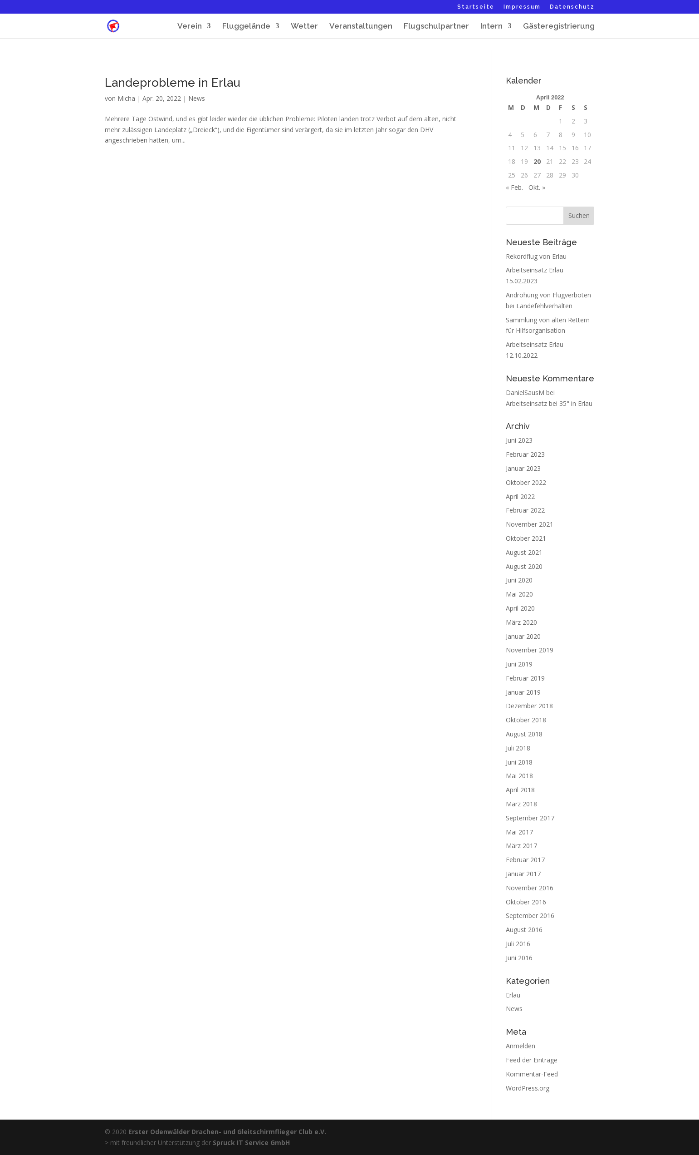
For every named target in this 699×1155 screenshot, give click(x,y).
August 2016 (524, 929)
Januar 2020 (523, 636)
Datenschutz (572, 7)
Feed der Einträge (531, 1060)
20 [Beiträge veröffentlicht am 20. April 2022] (537, 161)
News (196, 98)
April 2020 (520, 608)
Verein (189, 26)
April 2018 (520, 789)
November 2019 (529, 650)
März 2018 (521, 804)
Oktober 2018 (526, 720)
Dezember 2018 (529, 705)
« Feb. (514, 187)
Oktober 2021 (526, 538)
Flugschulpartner (436, 26)
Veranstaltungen (360, 26)
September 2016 (530, 915)
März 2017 (521, 845)
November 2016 (529, 888)
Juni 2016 (519, 957)
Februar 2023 (525, 454)
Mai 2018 (519, 775)
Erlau (513, 995)
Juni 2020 (519, 580)
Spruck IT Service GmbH (251, 1142)
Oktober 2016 (526, 902)
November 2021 (529, 524)
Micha (126, 98)
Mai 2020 (519, 594)
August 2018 (524, 734)
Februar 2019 (525, 678)
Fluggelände (246, 26)
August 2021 (524, 552)
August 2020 (524, 566)
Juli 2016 (518, 943)
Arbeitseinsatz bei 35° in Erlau (549, 403)
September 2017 (530, 818)
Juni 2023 (519, 440)
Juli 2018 (518, 748)
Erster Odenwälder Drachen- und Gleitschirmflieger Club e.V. (227, 1131)
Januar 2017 (523, 873)
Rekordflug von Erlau (536, 256)
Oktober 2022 (526, 482)
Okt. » (536, 187)
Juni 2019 (519, 664)
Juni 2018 (519, 762)
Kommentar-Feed (532, 1074)
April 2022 (520, 496)
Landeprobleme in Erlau (172, 82)
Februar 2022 (525, 510)
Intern (491, 26)
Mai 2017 (519, 832)
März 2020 (521, 622)
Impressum (522, 7)
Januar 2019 (523, 692)
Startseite (475, 7)
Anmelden (520, 1045)
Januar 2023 (523, 468)
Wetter (304, 26)
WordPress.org (527, 1088)
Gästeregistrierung (559, 26)
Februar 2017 (525, 859)
